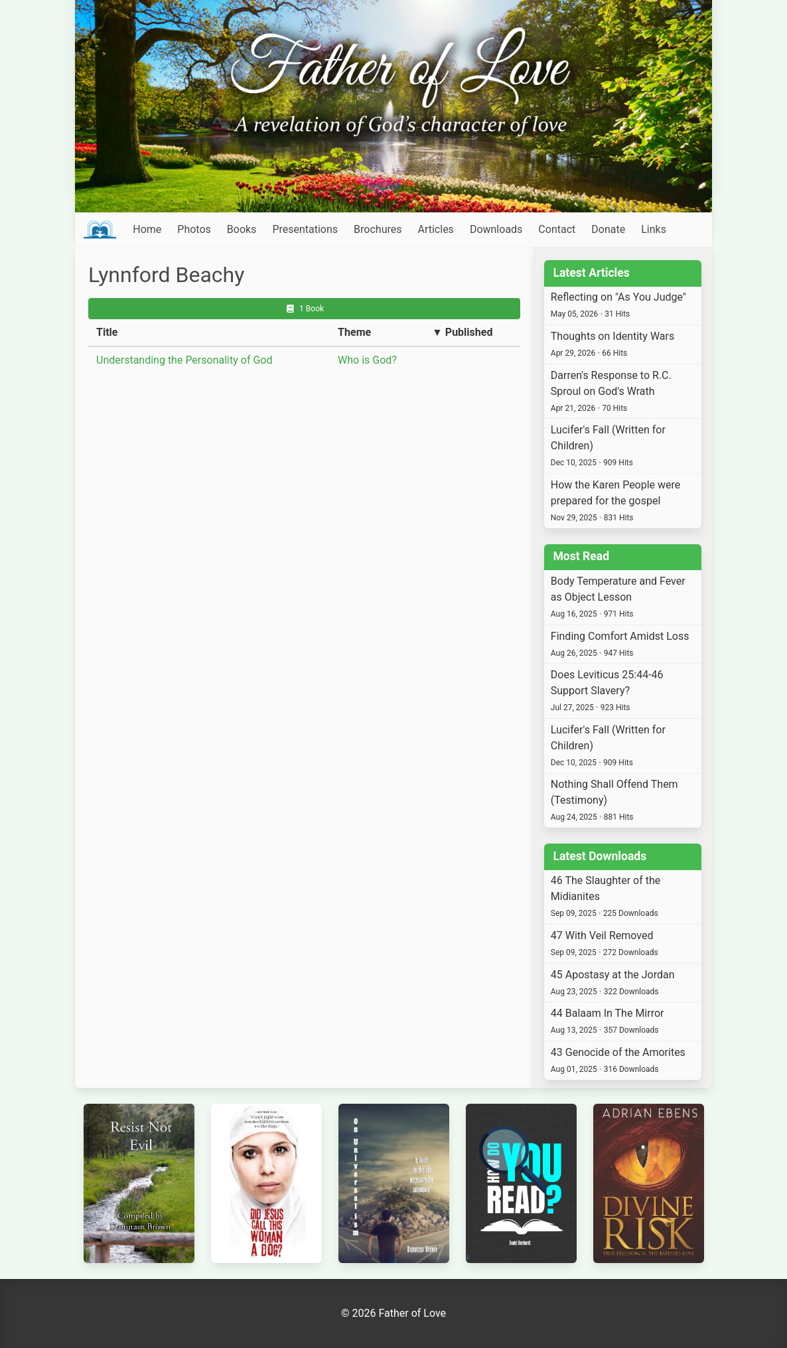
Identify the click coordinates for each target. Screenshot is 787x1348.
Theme (354, 332)
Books (242, 229)
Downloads (496, 229)
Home (147, 229)
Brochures (377, 229)
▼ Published (462, 332)
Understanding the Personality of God (184, 360)
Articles (435, 229)
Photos (194, 229)
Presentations (305, 229)
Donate (608, 229)
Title (106, 332)
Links (653, 229)
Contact (556, 229)
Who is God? (367, 360)
